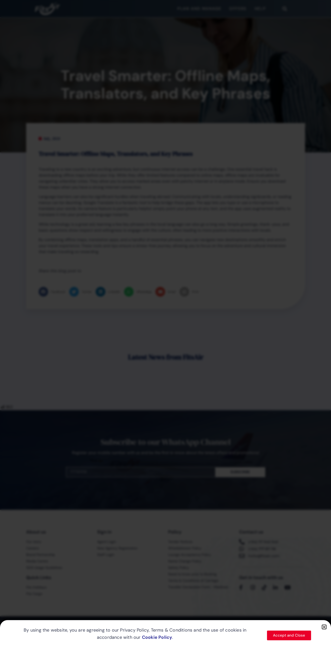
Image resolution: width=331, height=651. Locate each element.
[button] (324, 627)
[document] (165, 325)
